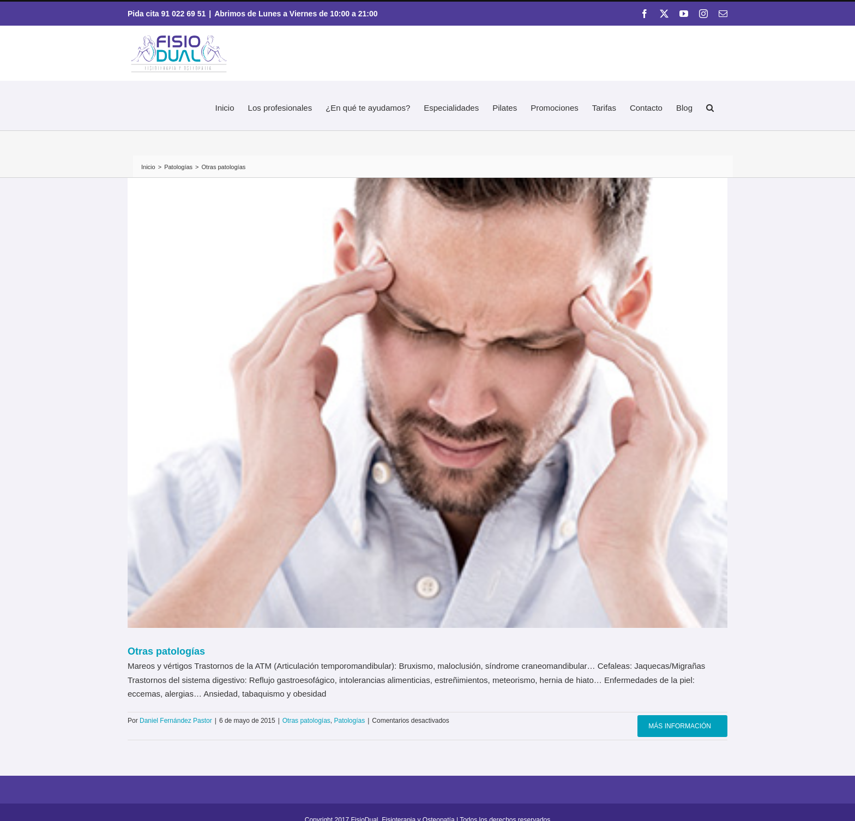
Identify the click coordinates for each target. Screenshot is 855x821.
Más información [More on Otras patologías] (679, 726)
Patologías (349, 720)
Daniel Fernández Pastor (176, 720)
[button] (710, 106)
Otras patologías (166, 651)
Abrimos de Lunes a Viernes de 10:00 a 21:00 (295, 13)
